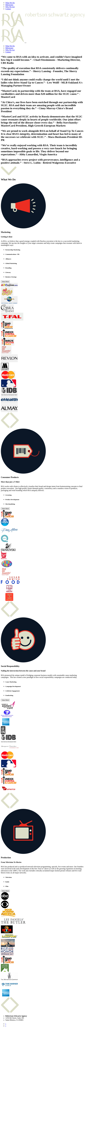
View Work (5, 281)
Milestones (9, 5)
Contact (8, 9)
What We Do (10, 3)
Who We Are (10, 7)
